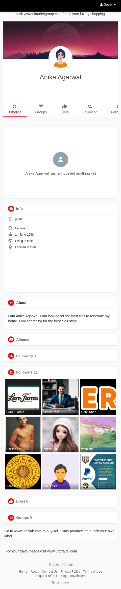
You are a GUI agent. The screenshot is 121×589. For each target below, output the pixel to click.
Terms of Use (92, 571)
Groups (22, 518)
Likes (20, 501)
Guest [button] (108, 4)
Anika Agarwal (60, 77)
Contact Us (50, 571)
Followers (24, 372)
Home (23, 571)
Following (24, 356)
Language (60, 582)
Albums (22, 339)
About (35, 571)
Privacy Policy (70, 571)
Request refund (46, 576)
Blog (63, 576)
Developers (78, 576)
